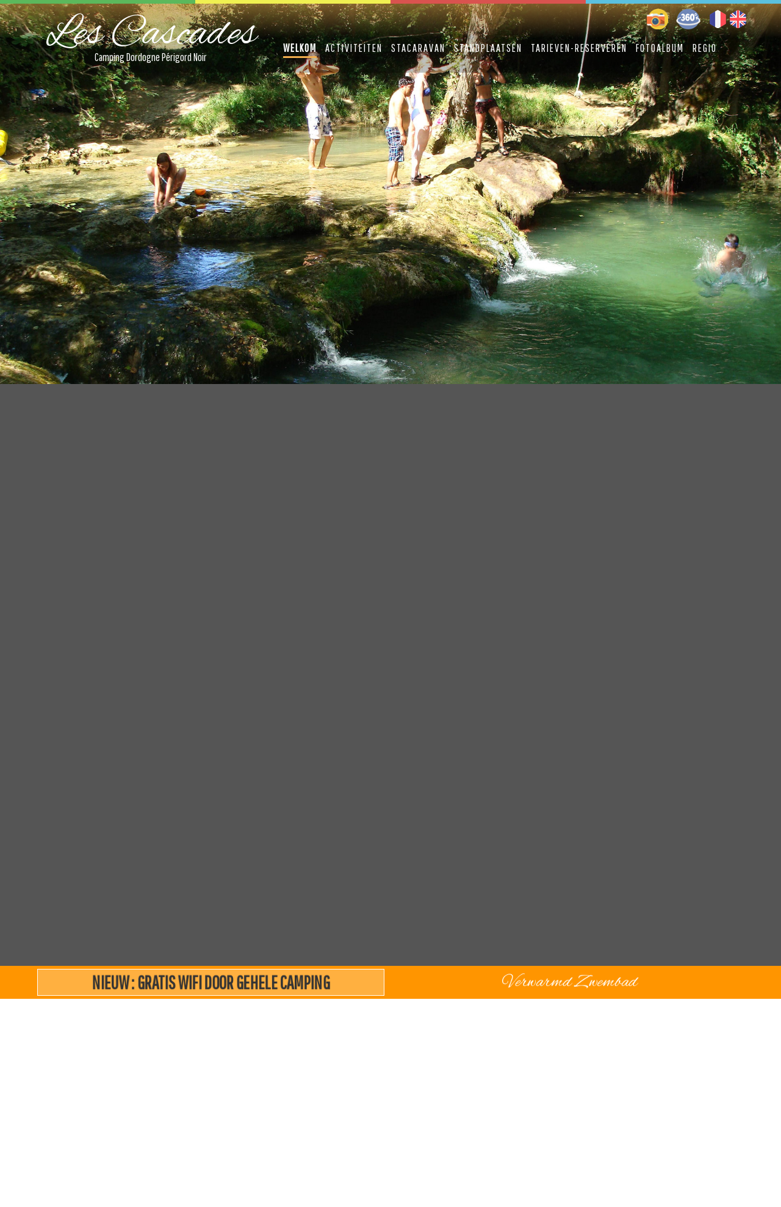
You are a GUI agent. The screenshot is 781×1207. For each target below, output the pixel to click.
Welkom (300, 48)
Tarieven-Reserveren (579, 48)
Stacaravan (418, 48)
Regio (705, 48)
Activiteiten (354, 48)
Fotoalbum (660, 48)
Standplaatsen (488, 48)
